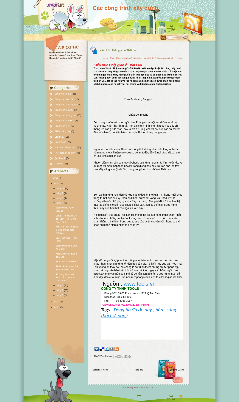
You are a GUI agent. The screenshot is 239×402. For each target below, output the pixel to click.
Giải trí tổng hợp (63, 131)
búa (160, 310)
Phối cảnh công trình (65, 153)
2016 (55, 178)
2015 (55, 183)
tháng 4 (59, 203)
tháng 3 (59, 285)
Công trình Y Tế (63, 126)
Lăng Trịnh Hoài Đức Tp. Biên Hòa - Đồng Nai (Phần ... (66, 218)
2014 (55, 301)
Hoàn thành (61, 142)
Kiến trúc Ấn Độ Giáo (66, 261)
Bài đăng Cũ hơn (177, 370)
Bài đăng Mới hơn (100, 370)
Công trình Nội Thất (65, 99)
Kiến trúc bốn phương (66, 147)
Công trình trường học (66, 115)
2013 (55, 307)
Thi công (59, 163)
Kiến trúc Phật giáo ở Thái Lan (118, 50)
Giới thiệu (60, 137)
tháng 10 (60, 188)
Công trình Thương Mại (66, 104)
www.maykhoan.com (143, 387)
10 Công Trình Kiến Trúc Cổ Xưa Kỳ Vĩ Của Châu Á (65, 277)
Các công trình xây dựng (125, 8)
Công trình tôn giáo (64, 110)
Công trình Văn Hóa (65, 120)
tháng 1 (59, 295)
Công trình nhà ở (63, 93)
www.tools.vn (140, 284)
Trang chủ (138, 370)
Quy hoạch (60, 158)
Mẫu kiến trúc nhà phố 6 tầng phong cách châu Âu (67, 229)
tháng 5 (59, 198)
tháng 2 (59, 290)
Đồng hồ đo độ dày (133, 310)
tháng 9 (59, 193)
